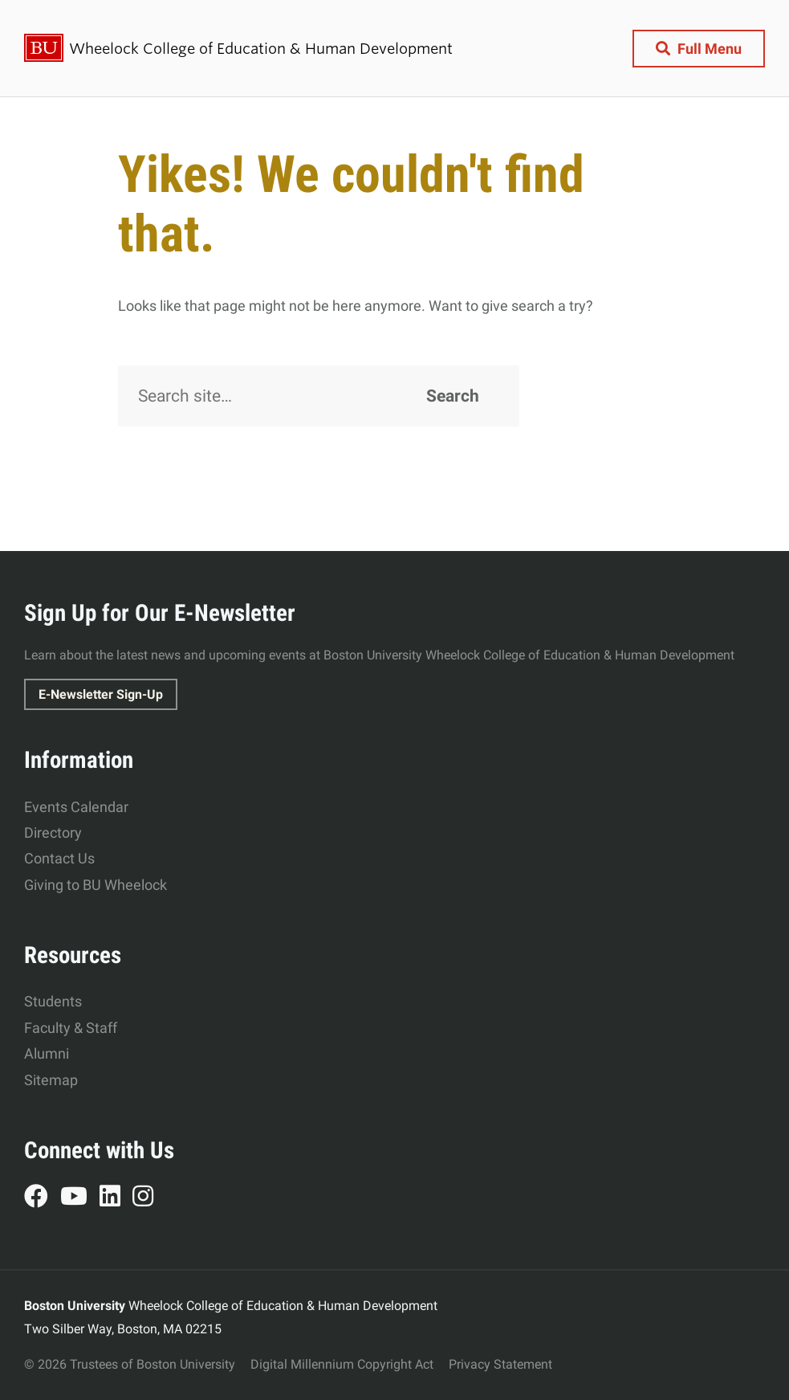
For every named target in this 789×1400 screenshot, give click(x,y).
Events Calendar (76, 806)
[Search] (318, 396)
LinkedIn (116, 1198)
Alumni (46, 1053)
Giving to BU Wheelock (95, 884)
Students (53, 1001)
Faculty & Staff (70, 1027)
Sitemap (51, 1079)
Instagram (148, 1198)
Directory (53, 832)
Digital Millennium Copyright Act (341, 1364)
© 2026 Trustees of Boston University (129, 1364)
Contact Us (59, 858)
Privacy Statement (500, 1364)
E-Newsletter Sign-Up (101, 694)
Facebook (42, 1198)
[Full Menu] (698, 48)
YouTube (80, 1198)
